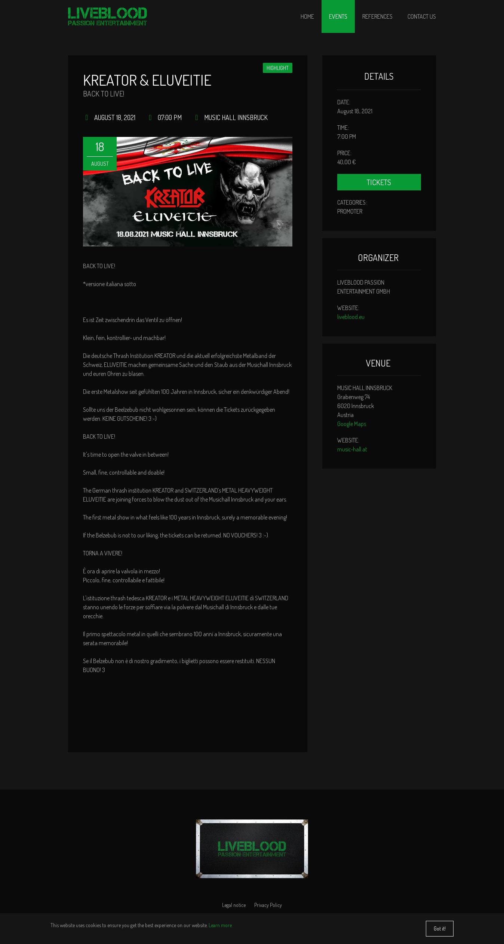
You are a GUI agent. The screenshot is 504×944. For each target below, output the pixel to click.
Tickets (379, 182)
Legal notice (234, 905)
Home (307, 16)
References (377, 16)
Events (338, 16)
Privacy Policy (268, 905)
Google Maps (351, 423)
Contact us (422, 16)
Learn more (220, 927)
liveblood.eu (351, 317)
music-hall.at (352, 449)
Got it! (440, 931)
